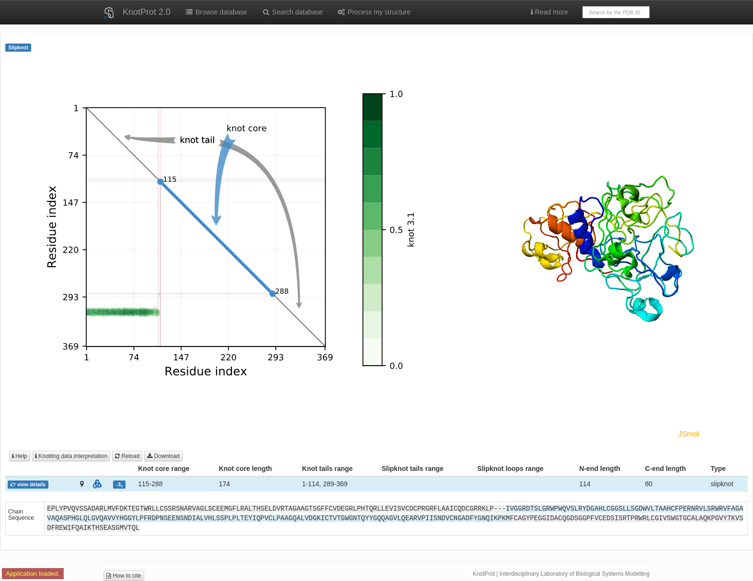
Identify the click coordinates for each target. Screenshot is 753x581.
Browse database (216, 12)
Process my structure (374, 12)
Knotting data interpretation (71, 456)
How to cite (123, 575)
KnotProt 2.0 (147, 12)
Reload (127, 456)
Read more (549, 12)
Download (163, 456)
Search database (292, 12)
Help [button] (19, 456)
